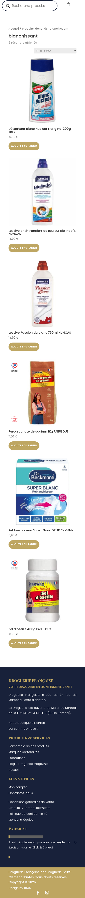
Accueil (14, 29)
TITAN (27, 888)
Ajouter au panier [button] (24, 146)
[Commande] (55, 50)
